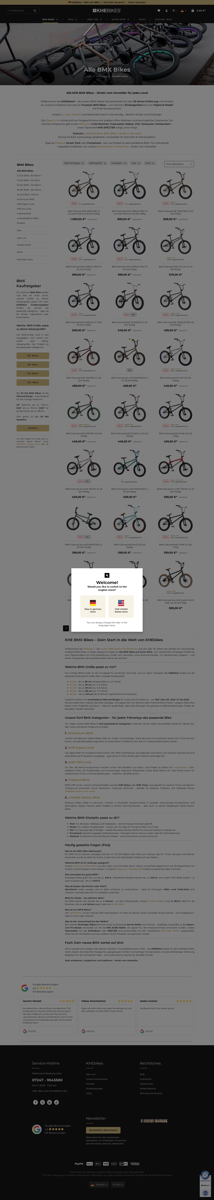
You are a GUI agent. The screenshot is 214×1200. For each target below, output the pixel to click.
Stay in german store (93, 606)
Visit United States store (121, 606)
